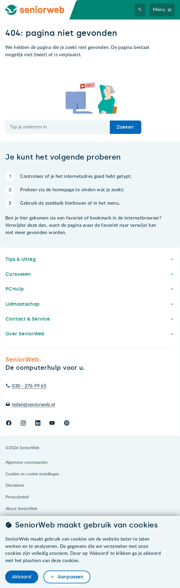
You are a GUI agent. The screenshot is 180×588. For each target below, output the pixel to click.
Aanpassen (70, 577)
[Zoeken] (140, 9)
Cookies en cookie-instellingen (32, 474)
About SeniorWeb (22, 509)
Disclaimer (15, 485)
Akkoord (21, 577)
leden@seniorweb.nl (33, 404)
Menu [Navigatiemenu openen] (159, 9)
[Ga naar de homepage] (39, 10)
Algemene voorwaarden (27, 463)
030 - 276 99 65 (29, 386)
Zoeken (125, 127)
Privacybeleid (17, 497)
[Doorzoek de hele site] (57, 127)
